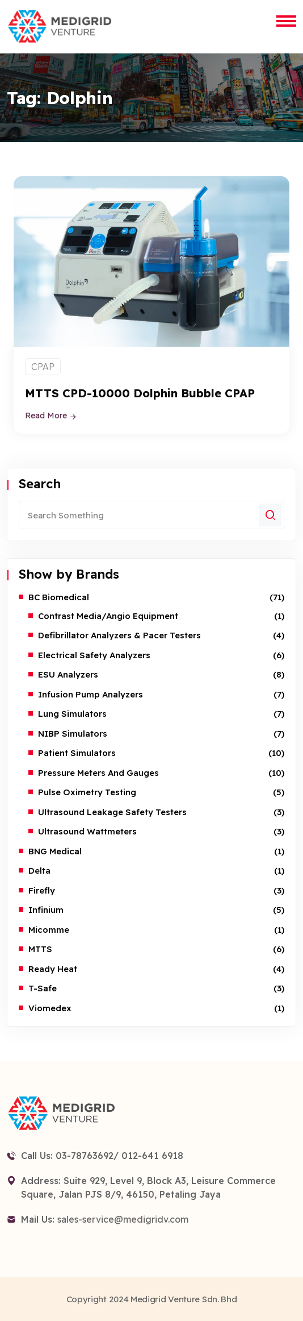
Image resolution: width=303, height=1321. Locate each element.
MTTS (40, 949)
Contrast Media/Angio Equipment (108, 615)
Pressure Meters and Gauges (98, 772)
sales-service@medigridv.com (122, 1219)
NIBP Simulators (72, 733)
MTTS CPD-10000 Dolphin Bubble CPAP (140, 393)
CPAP (42, 366)
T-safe (42, 988)
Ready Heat (52, 968)
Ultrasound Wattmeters (87, 831)
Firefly (41, 890)
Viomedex (49, 1008)
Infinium (46, 909)
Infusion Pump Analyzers (90, 694)
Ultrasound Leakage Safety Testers (112, 812)
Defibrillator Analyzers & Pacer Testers (119, 635)
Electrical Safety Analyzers (94, 655)
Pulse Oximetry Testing (87, 792)
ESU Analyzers (68, 674)
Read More (51, 415)
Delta (39, 870)
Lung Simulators (72, 713)
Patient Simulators (77, 752)
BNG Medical (55, 851)
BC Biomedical (58, 597)
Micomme (48, 929)
